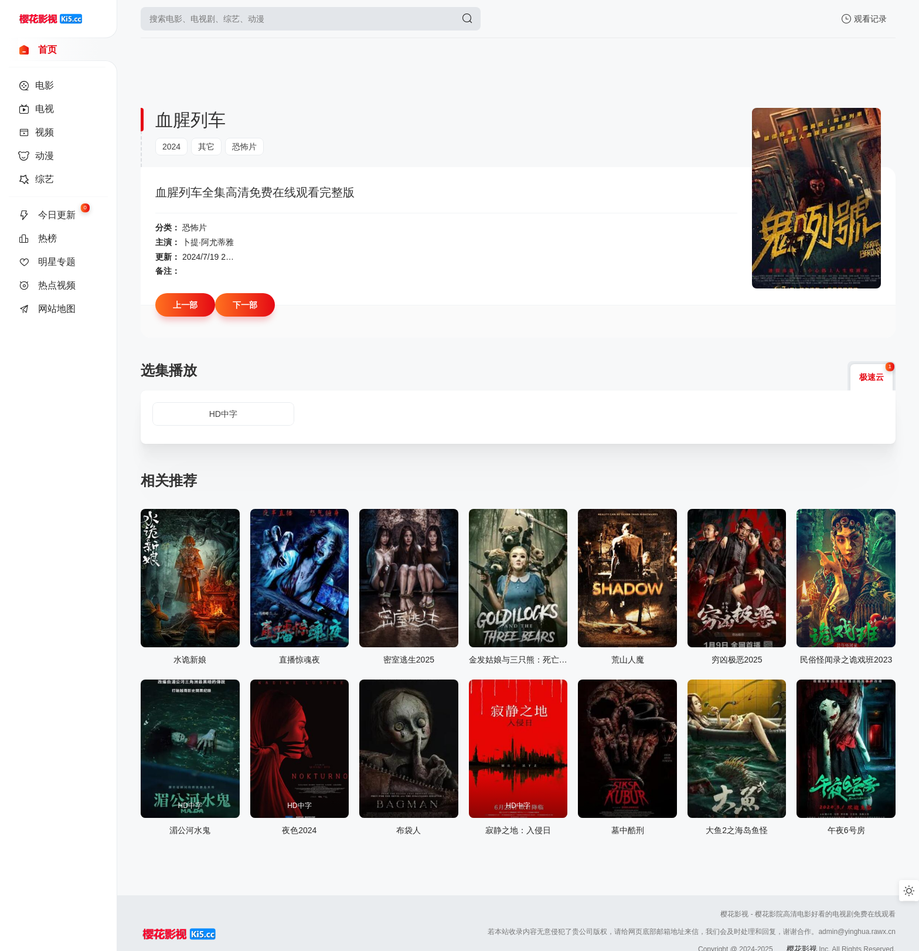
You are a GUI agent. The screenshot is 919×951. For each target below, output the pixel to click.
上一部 (185, 305)
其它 (206, 146)
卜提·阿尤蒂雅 (208, 242)
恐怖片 (244, 146)
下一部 (245, 305)
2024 (171, 146)
